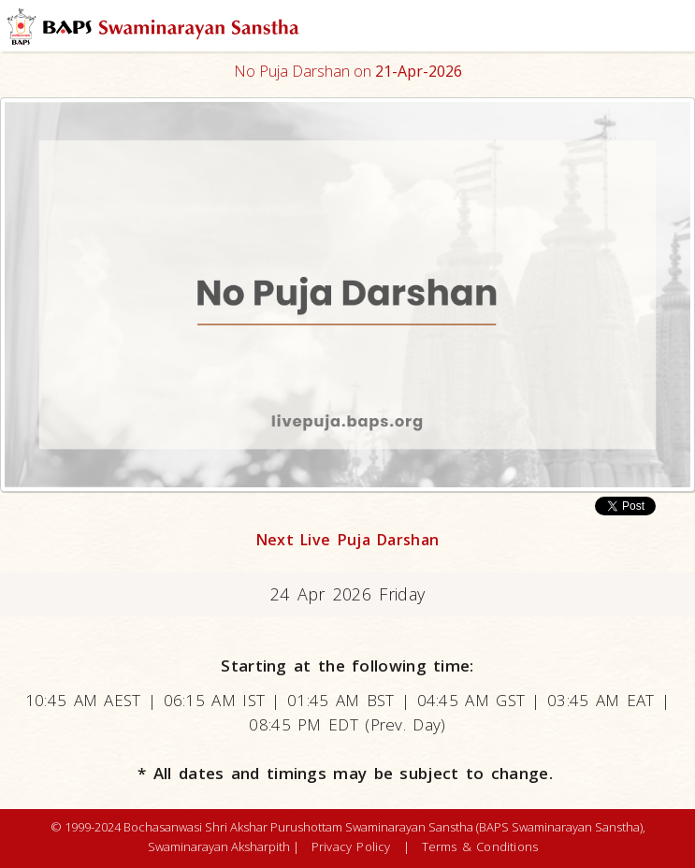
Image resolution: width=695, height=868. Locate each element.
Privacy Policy (351, 846)
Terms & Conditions (480, 846)
